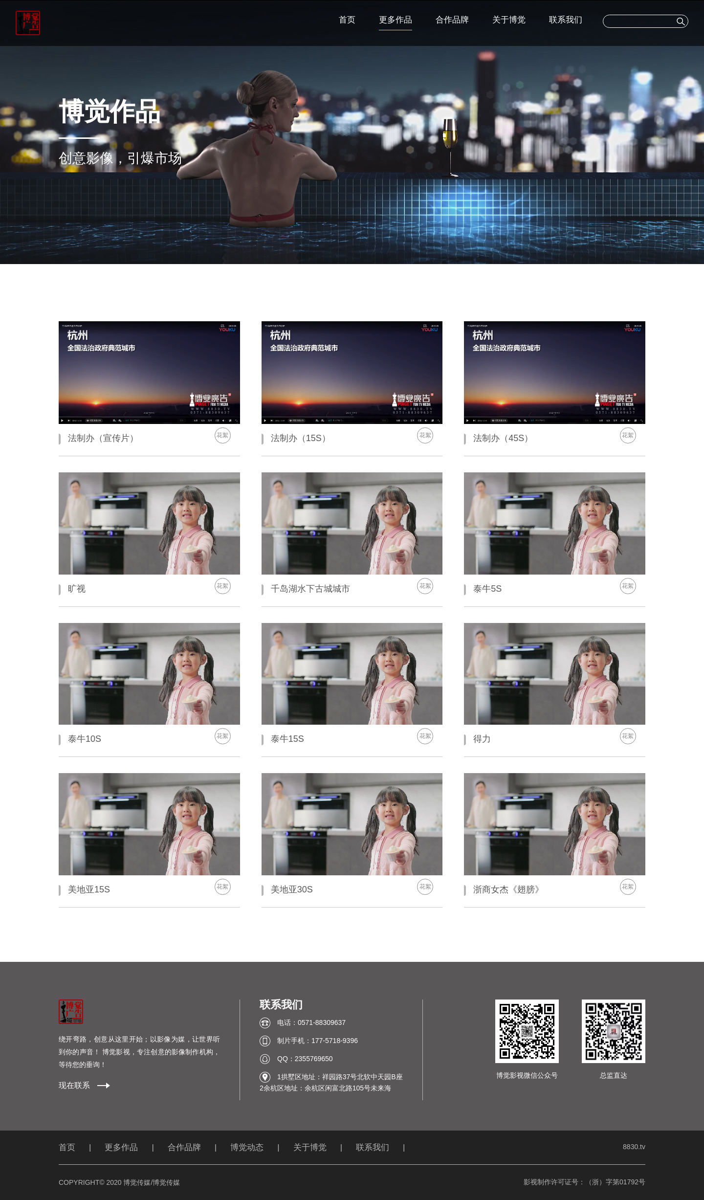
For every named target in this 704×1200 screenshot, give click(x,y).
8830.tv (634, 1146)
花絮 (222, 435)
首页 (347, 19)
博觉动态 (247, 1147)
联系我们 (565, 19)
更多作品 (395, 19)
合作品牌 (452, 19)
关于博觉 (509, 19)
